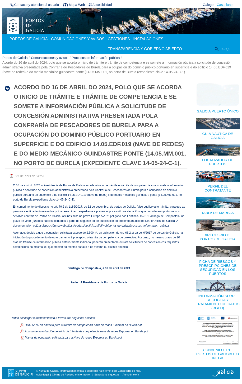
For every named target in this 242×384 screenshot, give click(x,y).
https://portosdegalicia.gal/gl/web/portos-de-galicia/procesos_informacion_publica (117, 225)
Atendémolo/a (130, 374)
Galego (208, 5)
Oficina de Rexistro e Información (71, 374)
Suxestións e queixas (107, 374)
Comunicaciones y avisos (50, 58)
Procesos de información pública (96, 58)
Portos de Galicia (15, 58)
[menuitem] (28, 39)
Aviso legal (42, 374)
